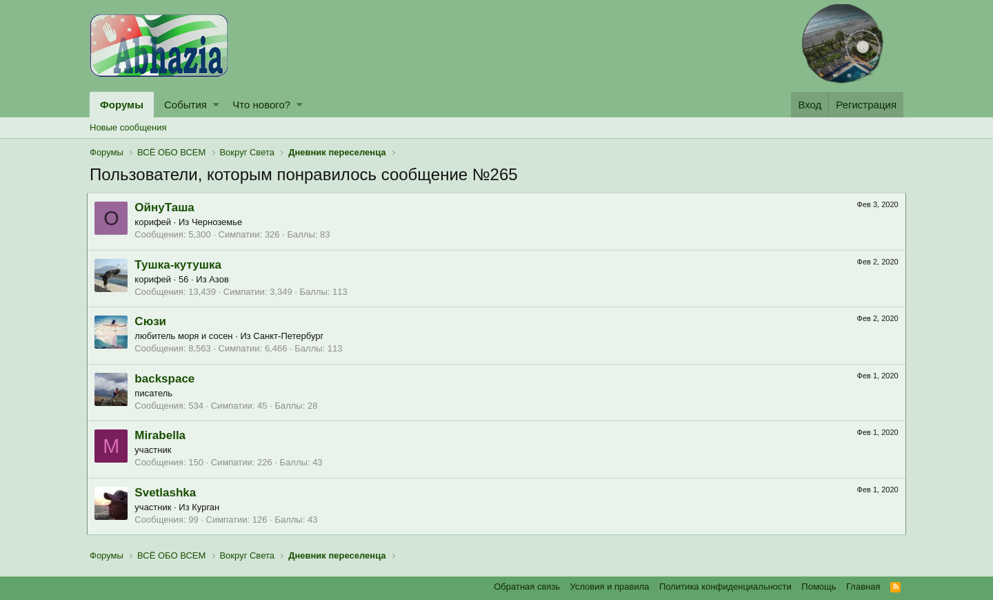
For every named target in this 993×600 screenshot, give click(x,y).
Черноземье (219, 222)
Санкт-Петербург (291, 336)
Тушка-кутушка (180, 264)
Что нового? (261, 104)
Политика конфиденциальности (725, 586)
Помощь (818, 586)
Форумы (121, 104)
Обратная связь (527, 586)
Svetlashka (168, 492)
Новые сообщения (128, 127)
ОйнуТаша (167, 207)
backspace (167, 378)
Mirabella (162, 435)
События (185, 104)
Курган (208, 507)
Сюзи (153, 321)
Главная (863, 586)
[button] (216, 104)
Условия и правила (610, 586)
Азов (222, 279)
